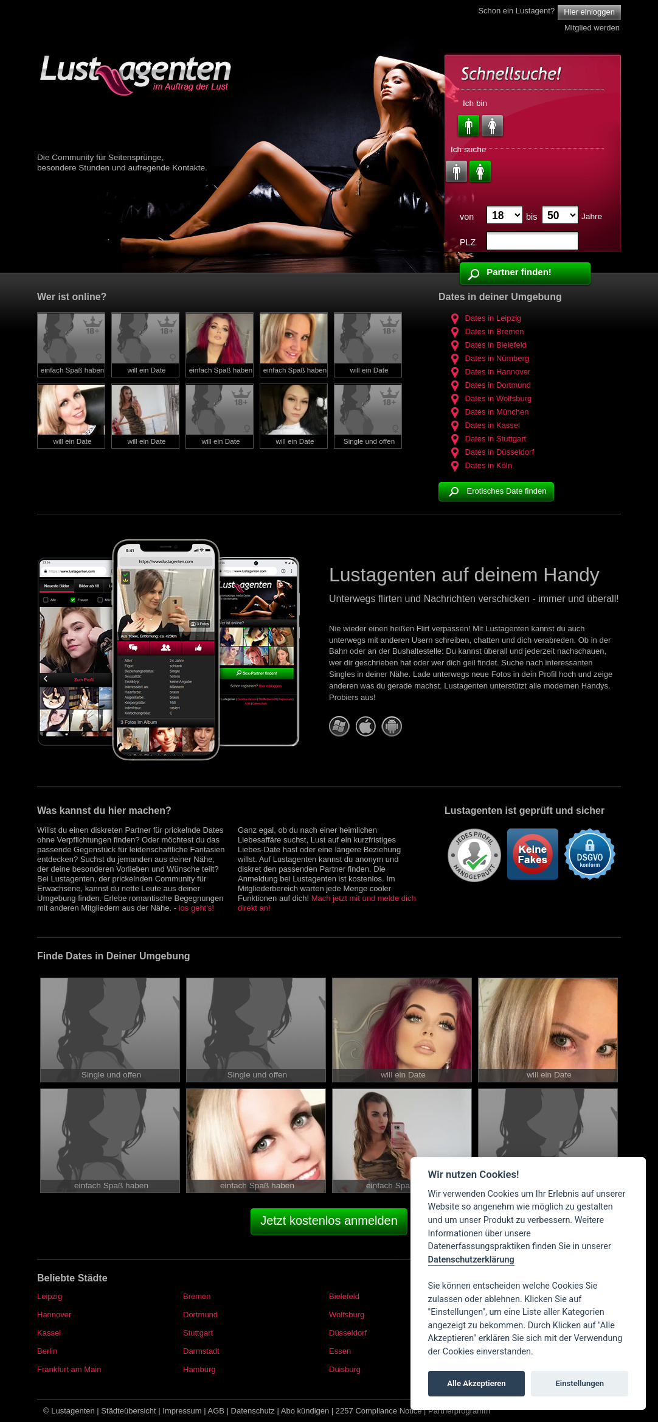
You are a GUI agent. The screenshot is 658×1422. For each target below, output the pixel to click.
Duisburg (345, 1369)
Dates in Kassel (484, 425)
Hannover (54, 1314)
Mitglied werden (592, 27)
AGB (216, 1410)
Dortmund (200, 1314)
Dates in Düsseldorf (491, 452)
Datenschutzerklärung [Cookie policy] (471, 1260)
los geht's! (196, 907)
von (467, 217)
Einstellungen (579, 1383)
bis (531, 217)
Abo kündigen (305, 1410)
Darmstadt (201, 1351)
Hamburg (199, 1369)
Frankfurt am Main (69, 1369)
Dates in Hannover (489, 371)
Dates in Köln (480, 465)
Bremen (197, 1296)
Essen (340, 1351)
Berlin (47, 1351)
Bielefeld (344, 1296)
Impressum (181, 1410)
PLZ (468, 242)
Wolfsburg (346, 1314)
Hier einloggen (589, 11)
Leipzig (49, 1296)
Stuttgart (198, 1332)
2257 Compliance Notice (379, 1410)
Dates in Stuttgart (487, 438)
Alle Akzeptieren (476, 1383)
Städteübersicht (128, 1410)
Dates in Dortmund (489, 385)
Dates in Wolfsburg (490, 398)
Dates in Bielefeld (487, 344)
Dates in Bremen (486, 331)
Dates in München (488, 411)
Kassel (49, 1332)
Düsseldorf (348, 1332)
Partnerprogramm (459, 1410)
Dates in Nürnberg (488, 358)
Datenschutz (253, 1410)
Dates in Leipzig (484, 318)
